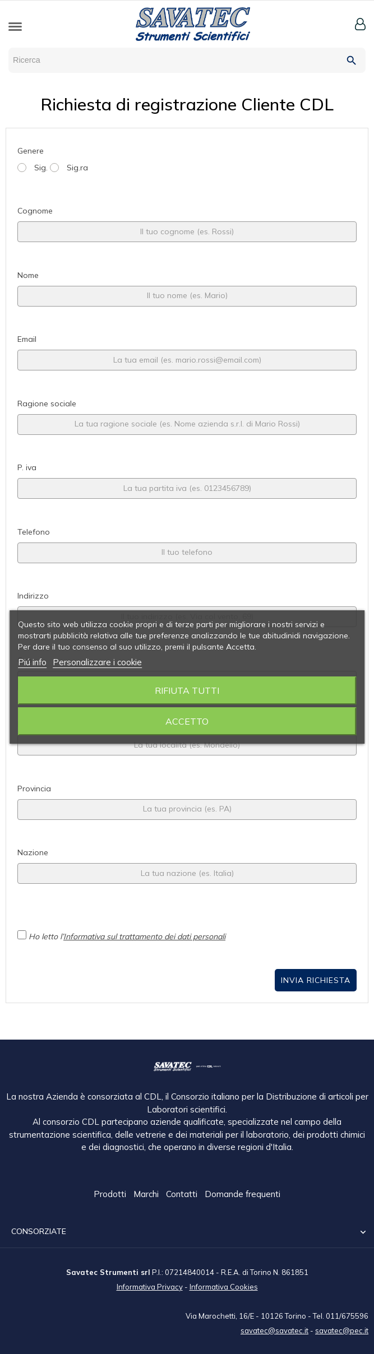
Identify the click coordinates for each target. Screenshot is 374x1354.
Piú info (32, 662)
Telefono (33, 532)
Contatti (183, 1194)
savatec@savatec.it (274, 1329)
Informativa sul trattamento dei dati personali (144, 936)
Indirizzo (33, 596)
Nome (28, 275)
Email (26, 339)
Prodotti (111, 1194)
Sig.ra (69, 168)
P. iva (26, 467)
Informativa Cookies (224, 1286)
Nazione (32, 852)
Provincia (34, 788)
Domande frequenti (242, 1194)
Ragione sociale (46, 403)
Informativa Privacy (150, 1286)
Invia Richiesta (315, 980)
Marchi (147, 1194)
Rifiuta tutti (187, 690)
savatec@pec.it (341, 1329)
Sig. (32, 168)
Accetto (187, 721)
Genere (30, 151)
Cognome (35, 211)
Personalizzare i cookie (97, 662)
